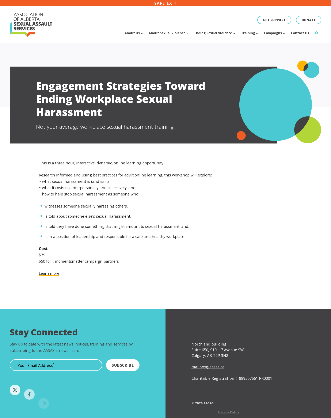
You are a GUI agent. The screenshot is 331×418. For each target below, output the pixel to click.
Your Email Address (36, 367)
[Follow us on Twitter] (15, 397)
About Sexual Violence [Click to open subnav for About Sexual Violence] (167, 33)
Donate (309, 20)
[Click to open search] (316, 36)
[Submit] (123, 367)
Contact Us (300, 33)
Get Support (274, 20)
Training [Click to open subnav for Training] (248, 33)
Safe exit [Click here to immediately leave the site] (165, 3)
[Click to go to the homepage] (26, 24)
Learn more (49, 275)
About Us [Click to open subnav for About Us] (133, 33)
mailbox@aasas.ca (207, 374)
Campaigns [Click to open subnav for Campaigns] (273, 33)
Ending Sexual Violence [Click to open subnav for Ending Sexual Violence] (213, 33)
